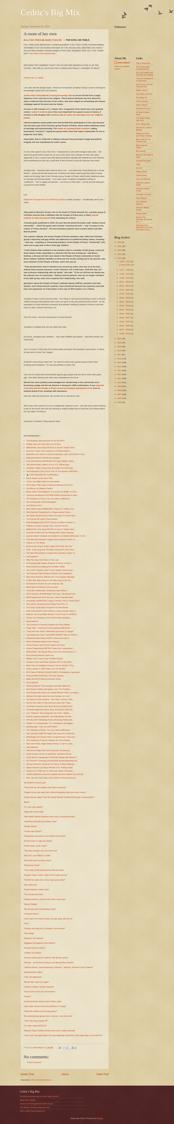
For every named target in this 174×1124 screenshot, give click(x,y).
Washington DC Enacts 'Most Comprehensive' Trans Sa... (51, 737)
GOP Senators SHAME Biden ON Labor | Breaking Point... (51, 594)
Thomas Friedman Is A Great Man (144, 80)
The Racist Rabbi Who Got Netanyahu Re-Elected (48, 750)
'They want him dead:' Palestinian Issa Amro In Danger (50, 631)
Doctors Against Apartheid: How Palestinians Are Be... (49, 716)
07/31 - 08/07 (125, 290)
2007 (119, 394)
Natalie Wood (30, 826)
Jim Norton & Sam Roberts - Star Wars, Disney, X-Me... (50, 699)
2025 (119, 246)
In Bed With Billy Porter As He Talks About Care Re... (49, 580)
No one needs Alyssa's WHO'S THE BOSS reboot (46, 958)
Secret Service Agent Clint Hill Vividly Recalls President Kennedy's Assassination (59, 797)
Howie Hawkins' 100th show (36, 889)
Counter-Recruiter (143, 161)
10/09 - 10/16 (125, 278)
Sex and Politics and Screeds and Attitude (144, 74)
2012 (119, 374)
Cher (26, 924)
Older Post (102, 1074)
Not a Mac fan (30, 885)
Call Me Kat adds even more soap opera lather (44, 880)
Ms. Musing (141, 151)
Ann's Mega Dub (143, 124)
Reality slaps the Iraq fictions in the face (43, 444)
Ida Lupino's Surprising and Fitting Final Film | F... (47, 604)
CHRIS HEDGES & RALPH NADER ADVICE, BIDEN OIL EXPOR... (55, 774)
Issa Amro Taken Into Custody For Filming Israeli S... (49, 451)
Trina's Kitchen (142, 101)
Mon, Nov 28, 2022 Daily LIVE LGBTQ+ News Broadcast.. (51, 778)
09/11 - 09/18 (125, 282)
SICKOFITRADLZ (143, 109)
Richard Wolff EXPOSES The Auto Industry (45, 676)
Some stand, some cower (35, 846)
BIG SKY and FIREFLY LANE (37, 856)
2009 (119, 386)
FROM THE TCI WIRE (33, 78)
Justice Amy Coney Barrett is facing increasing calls (48, 95)
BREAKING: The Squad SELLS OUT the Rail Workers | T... (51, 652)
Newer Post (27, 1074)
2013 (119, 370)
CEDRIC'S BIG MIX (53, 40)
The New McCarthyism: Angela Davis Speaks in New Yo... (51, 539)
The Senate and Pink (33, 894)
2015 (119, 362)
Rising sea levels (31, 865)
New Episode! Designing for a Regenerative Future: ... (49, 512)
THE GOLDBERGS (32, 977)
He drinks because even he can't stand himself (39, 1096)
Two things (29, 933)
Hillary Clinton (141, 172)
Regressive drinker (27, 1100)
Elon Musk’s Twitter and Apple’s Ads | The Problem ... (49, 689)
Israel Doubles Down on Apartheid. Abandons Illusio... (49, 754)
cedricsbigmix (123, 63)
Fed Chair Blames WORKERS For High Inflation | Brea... (50, 461)
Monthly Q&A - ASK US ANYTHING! (42, 727)
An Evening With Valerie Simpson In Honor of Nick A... (49, 563)
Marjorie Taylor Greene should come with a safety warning (49, 1031)
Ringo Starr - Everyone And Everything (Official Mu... (49, 628)
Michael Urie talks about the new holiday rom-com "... (49, 696)
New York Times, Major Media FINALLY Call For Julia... (50, 744)
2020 (119, 343)
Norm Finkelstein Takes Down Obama (42, 642)
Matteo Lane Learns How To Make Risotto (44, 658)
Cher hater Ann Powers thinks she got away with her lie (48, 919)
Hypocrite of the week (33, 812)
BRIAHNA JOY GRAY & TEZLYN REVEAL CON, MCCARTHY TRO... (56, 454)
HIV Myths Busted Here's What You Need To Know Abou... (51, 516)
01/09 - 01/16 (125, 333)
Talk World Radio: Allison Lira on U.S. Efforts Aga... (48, 464)
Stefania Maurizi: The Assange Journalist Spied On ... (49, 686)
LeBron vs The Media (35, 543)
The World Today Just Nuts (143, 119)
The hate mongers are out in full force (40, 851)
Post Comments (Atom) (41, 1080)
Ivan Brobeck (141, 198)
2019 (119, 347)
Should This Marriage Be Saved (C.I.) (144, 219)
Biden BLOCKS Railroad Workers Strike (43, 679)
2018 (119, 350)
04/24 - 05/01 (125, 314)
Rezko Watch (141, 213)
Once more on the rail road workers (39, 992)
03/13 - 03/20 (125, 326)
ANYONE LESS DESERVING (43, 53)
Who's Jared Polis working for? (32, 1111)
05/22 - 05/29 (125, 306)
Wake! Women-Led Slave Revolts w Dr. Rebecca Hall (49, 767)
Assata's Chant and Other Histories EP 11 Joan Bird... (49, 662)
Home (65, 1074)
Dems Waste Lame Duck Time (39, 478)
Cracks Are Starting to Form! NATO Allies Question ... (49, 618)
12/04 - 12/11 (125, 261)
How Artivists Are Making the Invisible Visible (45, 567)
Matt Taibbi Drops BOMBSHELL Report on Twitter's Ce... (50, 509)
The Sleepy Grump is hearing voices (35, 1107)
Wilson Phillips (30, 904)
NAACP (139, 168)
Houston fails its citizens (34, 948)
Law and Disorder (143, 179)
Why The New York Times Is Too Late (42, 560)
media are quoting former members (73, 128)
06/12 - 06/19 (125, 302)
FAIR (138, 164)
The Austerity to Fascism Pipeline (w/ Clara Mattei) (48, 625)
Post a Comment (34, 1062)
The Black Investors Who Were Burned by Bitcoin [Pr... (50, 706)
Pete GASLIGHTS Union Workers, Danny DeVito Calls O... (51, 611)
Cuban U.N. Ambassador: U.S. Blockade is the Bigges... (50, 723)
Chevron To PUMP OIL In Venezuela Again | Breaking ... (50, 771)
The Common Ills (143, 63)
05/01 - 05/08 (125, 310)
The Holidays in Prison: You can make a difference (48, 499)
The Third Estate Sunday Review (143, 68)
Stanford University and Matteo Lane (40, 821)
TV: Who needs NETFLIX (35, 1026)
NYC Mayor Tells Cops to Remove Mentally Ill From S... (50, 485)
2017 (119, 354)
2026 (119, 242)
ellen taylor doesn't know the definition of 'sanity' (45, 1006)
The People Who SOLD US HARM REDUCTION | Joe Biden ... (53, 693)
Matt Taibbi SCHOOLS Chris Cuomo (42, 587)
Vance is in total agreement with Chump (36, 1104)
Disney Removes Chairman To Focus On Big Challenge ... (51, 764)
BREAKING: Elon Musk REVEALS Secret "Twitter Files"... (51, 448)
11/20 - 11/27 (125, 274)
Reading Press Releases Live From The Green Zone (144, 227)
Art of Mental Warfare (141, 203)
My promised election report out (40, 655)
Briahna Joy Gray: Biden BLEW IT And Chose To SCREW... (52, 614)
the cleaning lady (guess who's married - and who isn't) (48, 1016)
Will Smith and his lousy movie (37, 860)
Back (26, 802)
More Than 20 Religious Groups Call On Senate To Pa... (50, 665)
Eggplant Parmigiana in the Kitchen (39, 943)
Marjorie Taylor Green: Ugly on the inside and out (45, 875)
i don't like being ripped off (35, 1021)
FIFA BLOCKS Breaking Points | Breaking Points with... (50, 720)
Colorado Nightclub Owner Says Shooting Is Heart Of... (50, 710)
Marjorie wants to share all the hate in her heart (44, 899)
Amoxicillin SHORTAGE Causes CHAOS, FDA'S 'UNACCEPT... (53, 601)
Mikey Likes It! (142, 90)
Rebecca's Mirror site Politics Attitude (144, 134)
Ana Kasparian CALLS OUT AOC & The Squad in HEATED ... (53, 471)
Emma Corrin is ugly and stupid (38, 841)
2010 (119, 382)
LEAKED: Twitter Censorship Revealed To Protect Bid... (50, 468)
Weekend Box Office (33, 972)
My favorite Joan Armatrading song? (40, 909)
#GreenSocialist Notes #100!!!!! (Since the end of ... (48, 638)
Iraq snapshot (32, 556)
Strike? (27, 996)
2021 (119, 339)
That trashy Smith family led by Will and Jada (43, 870)
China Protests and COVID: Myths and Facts (45, 645)
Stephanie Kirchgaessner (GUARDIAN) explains (44, 199)
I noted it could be (39, 112)
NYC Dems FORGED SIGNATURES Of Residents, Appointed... (53, 672)
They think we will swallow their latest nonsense (45, 787)
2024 (119, 250)
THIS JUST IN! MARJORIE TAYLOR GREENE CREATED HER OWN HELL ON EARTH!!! (63, 1035)
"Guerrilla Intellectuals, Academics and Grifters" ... (47, 590)
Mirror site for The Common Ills (143, 140)
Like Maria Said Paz (144, 94)
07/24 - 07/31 (125, 294)
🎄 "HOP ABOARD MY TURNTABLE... (43, 475)
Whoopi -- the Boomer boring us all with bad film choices (48, 962)
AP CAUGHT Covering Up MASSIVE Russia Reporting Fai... (52, 761)
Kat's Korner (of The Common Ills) (144, 85)
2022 (119, 258)
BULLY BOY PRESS (33, 40)
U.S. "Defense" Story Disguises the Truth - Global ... (48, 713)
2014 (119, 366)
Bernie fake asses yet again (36, 982)
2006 (119, 398)
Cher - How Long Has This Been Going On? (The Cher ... (51, 550)
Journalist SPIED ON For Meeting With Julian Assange (50, 533)
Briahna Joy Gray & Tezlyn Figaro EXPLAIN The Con (49, 546)
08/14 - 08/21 (125, 286)
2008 (119, 390)
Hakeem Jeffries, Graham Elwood (39, 987)
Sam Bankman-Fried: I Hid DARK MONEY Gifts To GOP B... (52, 635)
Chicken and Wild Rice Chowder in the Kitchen (44, 928)
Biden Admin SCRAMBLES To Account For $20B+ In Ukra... (52, 492)
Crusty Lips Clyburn (32, 831)
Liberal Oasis (141, 175)
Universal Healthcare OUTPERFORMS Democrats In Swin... (52, 495)
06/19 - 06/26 (125, 298)
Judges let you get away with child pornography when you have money (54, 792)
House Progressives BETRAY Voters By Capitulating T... (50, 648)
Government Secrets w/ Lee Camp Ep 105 (44, 584)
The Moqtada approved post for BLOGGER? (45, 441)
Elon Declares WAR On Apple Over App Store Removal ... (51, 733)
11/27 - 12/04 (125, 270)
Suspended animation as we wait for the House (44, 836)
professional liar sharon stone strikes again (42, 1001)
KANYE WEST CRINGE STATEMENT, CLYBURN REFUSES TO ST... (56, 536)
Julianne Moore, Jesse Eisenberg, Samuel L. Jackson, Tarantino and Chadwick (58, 967)
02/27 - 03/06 (125, 329)
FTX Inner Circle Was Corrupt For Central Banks (47, 607)
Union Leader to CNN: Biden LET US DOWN (45, 669)
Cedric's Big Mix (50, 12)
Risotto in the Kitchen (33, 938)
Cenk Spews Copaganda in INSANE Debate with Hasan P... (52, 757)
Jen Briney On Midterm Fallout (39, 488)
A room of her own (126, 265)
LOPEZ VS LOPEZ (32, 953)
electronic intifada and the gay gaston (40, 1011)
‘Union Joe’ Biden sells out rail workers (43, 481)
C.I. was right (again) (33, 807)
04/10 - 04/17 (125, 318)
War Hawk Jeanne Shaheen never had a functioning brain (49, 817)
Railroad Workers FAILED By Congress (43, 458)
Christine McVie (31, 914)
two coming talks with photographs (41, 502)
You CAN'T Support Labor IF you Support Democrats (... (50, 570)
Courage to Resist (143, 194)
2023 (119, 254)
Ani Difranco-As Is (34, 505)
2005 (119, 402)
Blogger (100, 1118)
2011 (119, 378)
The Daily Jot (141, 97)
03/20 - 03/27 (125, 322)
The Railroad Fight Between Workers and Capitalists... (49, 573)
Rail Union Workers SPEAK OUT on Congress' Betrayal (50, 577)
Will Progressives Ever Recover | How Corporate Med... (50, 597)
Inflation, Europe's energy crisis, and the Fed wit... (48, 526)
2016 (119, 359)
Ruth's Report (141, 105)
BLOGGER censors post (35, 783)
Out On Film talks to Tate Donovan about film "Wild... (49, 703)
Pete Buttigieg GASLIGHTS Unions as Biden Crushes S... (51, 522)
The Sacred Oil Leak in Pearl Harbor (42, 519)
